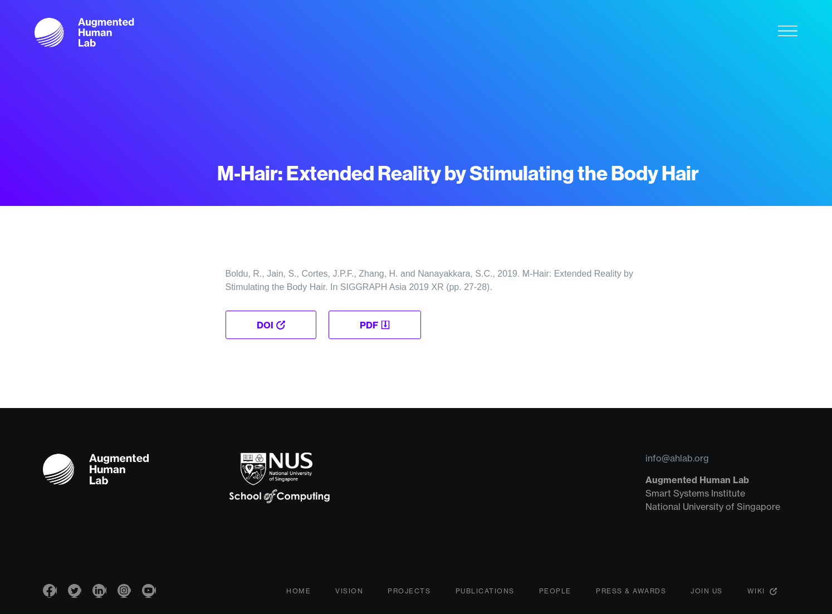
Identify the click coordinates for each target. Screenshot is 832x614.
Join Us (707, 594)
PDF (370, 325)
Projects (409, 594)
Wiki (756, 594)
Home (298, 594)
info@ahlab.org (677, 458)
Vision (349, 594)
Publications (485, 594)
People (555, 594)
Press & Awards (631, 594)
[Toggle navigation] (787, 32)
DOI (265, 325)
